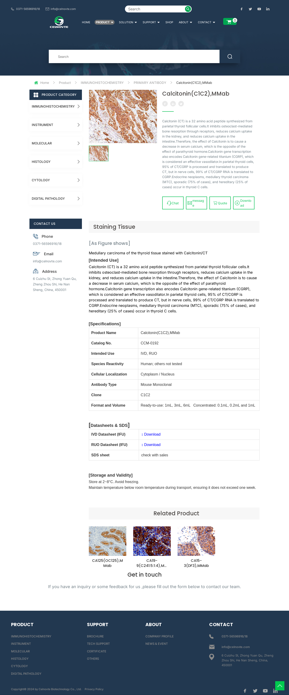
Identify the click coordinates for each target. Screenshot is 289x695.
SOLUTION (128, 22)
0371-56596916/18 (28, 9)
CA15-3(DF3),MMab (196, 563)
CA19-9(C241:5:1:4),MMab (152, 565)
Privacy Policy (94, 689)
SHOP (169, 22)
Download (243, 203)
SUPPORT (151, 22)
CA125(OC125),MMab (107, 563)
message (196, 203)
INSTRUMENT (42, 125)
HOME (86, 22)
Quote (220, 203)
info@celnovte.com (63, 9)
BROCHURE (95, 636)
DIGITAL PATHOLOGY (48, 198)
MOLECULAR (42, 143)
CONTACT (206, 22)
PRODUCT (104, 22)
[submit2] (188, 9)
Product (65, 83)
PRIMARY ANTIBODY (150, 83)
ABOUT (185, 22)
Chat (173, 203)
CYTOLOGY (41, 180)
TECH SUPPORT (98, 643)
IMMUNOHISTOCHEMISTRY (102, 83)
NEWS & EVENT (156, 643)
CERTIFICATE (96, 651)
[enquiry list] (230, 21)
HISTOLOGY (41, 162)
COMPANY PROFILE (159, 636)
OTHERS (93, 658)
